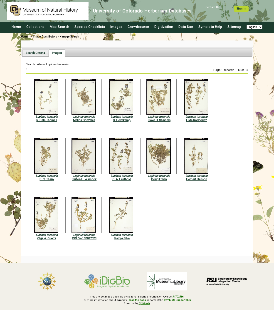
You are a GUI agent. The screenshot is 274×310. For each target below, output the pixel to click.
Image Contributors (45, 36)
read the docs (137, 300)
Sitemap (234, 27)
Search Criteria (35, 53)
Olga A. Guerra (46, 238)
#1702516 (177, 296)
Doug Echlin (159, 179)
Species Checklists (89, 27)
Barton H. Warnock (84, 179)
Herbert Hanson (196, 179)
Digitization (163, 27)
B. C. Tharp (46, 179)
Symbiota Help (210, 27)
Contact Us (212, 7)
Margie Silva (122, 238)
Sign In (241, 8)
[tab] (35, 52)
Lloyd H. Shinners (159, 120)
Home (16, 27)
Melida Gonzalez (84, 120)
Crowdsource (138, 27)
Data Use (185, 27)
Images (116, 27)
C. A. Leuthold (121, 179)
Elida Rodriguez (196, 120)
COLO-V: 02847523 (84, 238)
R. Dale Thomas (46, 120)
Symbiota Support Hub (177, 300)
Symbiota (144, 303)
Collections (35, 27)
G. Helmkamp (122, 120)
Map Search (59, 27)
